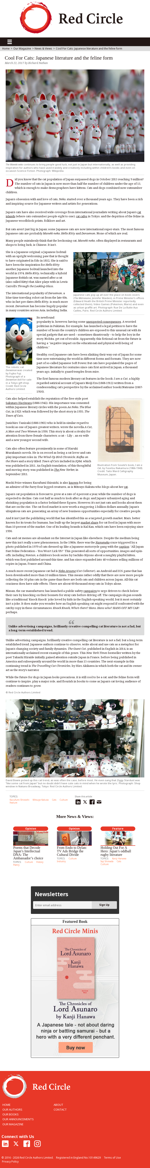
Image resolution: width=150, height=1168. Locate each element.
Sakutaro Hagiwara (19, 403)
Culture (64, 799)
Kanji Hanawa (119, 858)
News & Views (43, 48)
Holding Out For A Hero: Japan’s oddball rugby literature (116, 851)
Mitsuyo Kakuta (41, 799)
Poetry (16, 864)
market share (89, 522)
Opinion (30, 828)
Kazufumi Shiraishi (19, 799)
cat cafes (81, 216)
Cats (54, 799)
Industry (61, 861)
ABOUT (58, 1105)
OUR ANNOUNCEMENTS (18, 1119)
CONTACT (60, 1109)
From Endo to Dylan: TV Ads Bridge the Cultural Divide (72, 851)
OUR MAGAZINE (12, 1124)
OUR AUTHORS (12, 1109)
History (39, 862)
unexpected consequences (103, 322)
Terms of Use (112, 1157)
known (73, 483)
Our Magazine (22, 48)
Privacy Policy (10, 1161)
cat (126, 487)
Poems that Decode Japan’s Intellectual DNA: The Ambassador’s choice (28, 853)
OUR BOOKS (10, 1114)
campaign (90, 591)
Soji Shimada (107, 861)
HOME (6, 1105)
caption (124, 547)
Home (6, 48)
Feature (13, 802)
